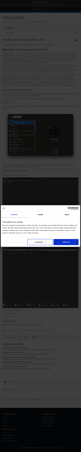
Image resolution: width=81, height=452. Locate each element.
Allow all (66, 242)
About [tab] (67, 214)
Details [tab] (40, 214)
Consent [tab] (14, 214)
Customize (40, 242)
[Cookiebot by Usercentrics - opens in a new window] (69, 208)
